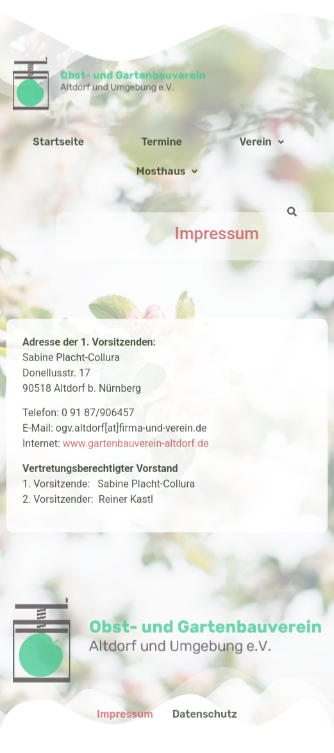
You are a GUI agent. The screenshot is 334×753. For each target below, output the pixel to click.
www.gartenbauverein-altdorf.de (136, 531)
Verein (262, 207)
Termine (162, 207)
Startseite (58, 207)
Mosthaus (167, 237)
